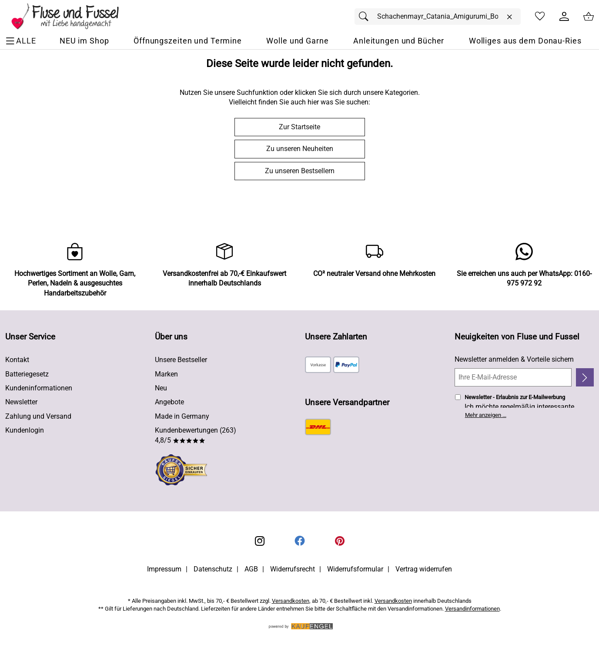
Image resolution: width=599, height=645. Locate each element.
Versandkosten (290, 601)
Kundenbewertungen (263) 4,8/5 (195, 435)
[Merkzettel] (540, 16)
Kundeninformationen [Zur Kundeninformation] (38, 388)
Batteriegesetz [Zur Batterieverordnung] (27, 374)
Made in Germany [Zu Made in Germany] (182, 416)
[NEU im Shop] (84, 41)
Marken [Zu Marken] (166, 374)
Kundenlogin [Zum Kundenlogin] (24, 430)
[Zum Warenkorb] (588, 16)
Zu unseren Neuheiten (299, 148)
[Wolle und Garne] (297, 41)
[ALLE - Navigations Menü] (22, 41)
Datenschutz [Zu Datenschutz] (213, 569)
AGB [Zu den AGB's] (251, 569)
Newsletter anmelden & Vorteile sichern (514, 359)
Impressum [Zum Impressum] (164, 569)
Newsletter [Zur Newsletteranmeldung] (21, 402)
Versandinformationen (472, 608)
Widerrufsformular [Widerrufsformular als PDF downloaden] (355, 569)
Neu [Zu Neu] (161, 388)
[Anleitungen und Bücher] (398, 41)
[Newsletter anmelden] (585, 377)
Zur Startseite (299, 127)
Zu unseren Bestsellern (300, 171)
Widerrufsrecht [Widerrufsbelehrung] (292, 569)
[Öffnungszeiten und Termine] (188, 41)
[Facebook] (299, 541)
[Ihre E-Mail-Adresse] (513, 377)
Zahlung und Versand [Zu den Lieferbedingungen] (38, 416)
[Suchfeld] (438, 16)
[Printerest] (339, 541)
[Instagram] (259, 541)
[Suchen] (366, 16)
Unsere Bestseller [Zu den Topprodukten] (181, 360)
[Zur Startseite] (71, 16)
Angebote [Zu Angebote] (169, 402)
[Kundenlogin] (564, 16)
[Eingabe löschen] (509, 17)
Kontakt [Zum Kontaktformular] (17, 360)
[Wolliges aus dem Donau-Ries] (525, 41)
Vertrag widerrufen (423, 569)
